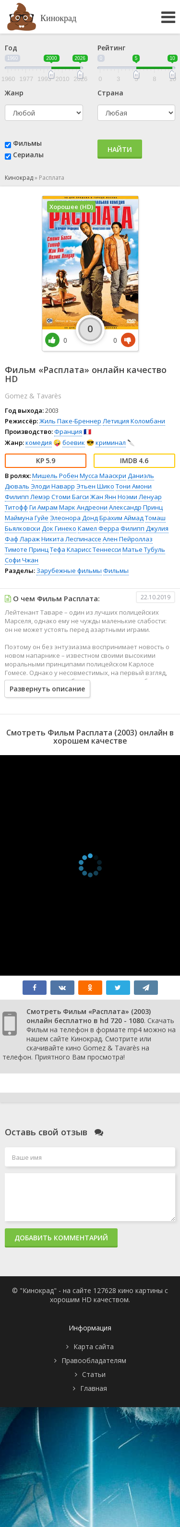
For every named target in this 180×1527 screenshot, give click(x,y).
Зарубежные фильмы (69, 570)
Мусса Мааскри (103, 475)
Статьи (94, 1374)
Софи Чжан (21, 560)
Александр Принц (136, 507)
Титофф (16, 507)
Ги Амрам (43, 507)
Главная (93, 1388)
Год (11, 47)
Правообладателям (93, 1360)
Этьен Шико (95, 486)
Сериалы (28, 154)
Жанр (14, 92)
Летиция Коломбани (134, 421)
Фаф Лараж (22, 539)
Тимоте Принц (26, 549)
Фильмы (27, 143)
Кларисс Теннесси (94, 549)
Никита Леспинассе (71, 539)
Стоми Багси (70, 496)
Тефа (57, 549)
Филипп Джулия (144, 528)
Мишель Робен (55, 475)
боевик (73, 442)
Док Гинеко (59, 528)
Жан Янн (103, 496)
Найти (120, 149)
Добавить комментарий (61, 1237)
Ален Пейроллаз (128, 539)
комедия (38, 442)
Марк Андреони (83, 507)
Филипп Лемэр (27, 496)
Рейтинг (111, 47)
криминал (111, 442)
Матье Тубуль (143, 549)
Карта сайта (93, 1346)
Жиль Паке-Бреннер (70, 421)
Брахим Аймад (121, 517)
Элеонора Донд (74, 517)
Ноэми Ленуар (140, 496)
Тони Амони (134, 486)
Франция (68, 431)
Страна (110, 92)
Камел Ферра (98, 528)
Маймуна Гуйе (26, 517)
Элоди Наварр (53, 486)
